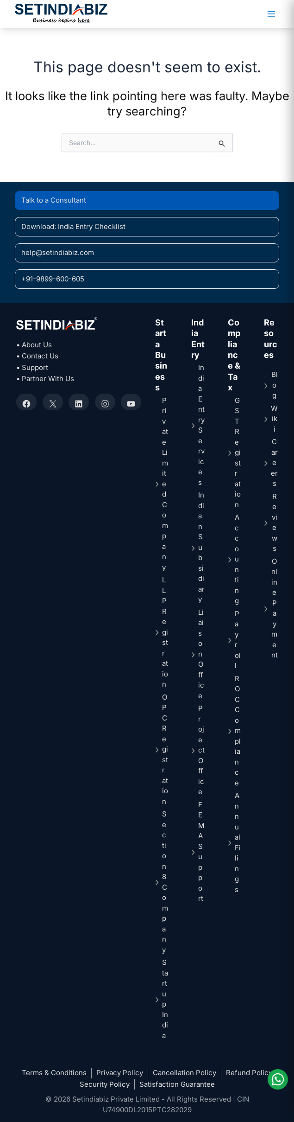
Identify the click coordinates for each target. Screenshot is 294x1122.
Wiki (274, 419)
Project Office (201, 750)
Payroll (238, 639)
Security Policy (105, 1084)
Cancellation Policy (184, 1072)
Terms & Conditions (54, 1072)
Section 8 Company (165, 882)
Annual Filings (238, 842)
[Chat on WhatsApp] (277, 1079)
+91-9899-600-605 (52, 278)
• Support (32, 367)
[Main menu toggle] (271, 14)
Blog (274, 385)
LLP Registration (165, 631)
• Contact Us (37, 355)
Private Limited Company (165, 484)
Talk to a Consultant (53, 200)
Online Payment (274, 608)
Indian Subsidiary (201, 547)
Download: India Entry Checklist (73, 226)
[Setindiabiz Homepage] (61, 13)
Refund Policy (249, 1072)
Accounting (237, 559)
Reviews (274, 522)
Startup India (165, 999)
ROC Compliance (238, 730)
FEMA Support (201, 851)
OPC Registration (165, 749)
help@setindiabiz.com (57, 252)
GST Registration (238, 452)
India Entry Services (201, 425)
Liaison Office (201, 654)
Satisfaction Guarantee (177, 1084)
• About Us (34, 344)
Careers (274, 462)
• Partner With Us (45, 378)
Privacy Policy (119, 1072)
